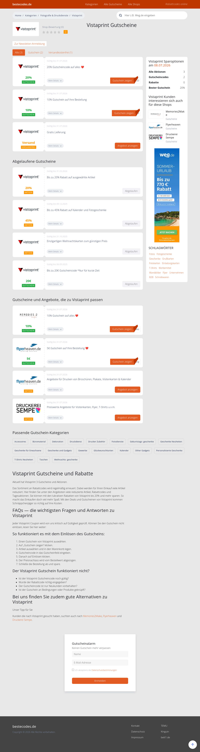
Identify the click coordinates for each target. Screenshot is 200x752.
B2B (151, 277)
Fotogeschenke (164, 253)
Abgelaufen (131, 191)
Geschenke (154, 258)
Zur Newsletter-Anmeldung (29, 43)
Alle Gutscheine (113, 4)
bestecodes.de (22, 4)
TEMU (164, 725)
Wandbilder (155, 272)
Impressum (137, 737)
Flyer (165, 272)
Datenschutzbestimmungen (104, 670)
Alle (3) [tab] (18, 52)
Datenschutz (138, 731)
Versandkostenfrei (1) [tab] (60, 52)
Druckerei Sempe (22, 620)
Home (18, 15)
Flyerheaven (109, 616)
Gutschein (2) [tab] (35, 52)
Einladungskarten (171, 263)
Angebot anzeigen (128, 145)
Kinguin (165, 731)
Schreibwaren (162, 277)
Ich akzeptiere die (96, 670)
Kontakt (135, 725)
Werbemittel (165, 267)
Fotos (152, 253)
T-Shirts (153, 267)
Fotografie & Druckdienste (54, 15)
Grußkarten (168, 258)
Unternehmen (176, 272)
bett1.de (165, 737)
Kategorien (91, 4)
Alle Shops (134, 4)
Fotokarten (154, 263)
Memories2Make (92, 616)
